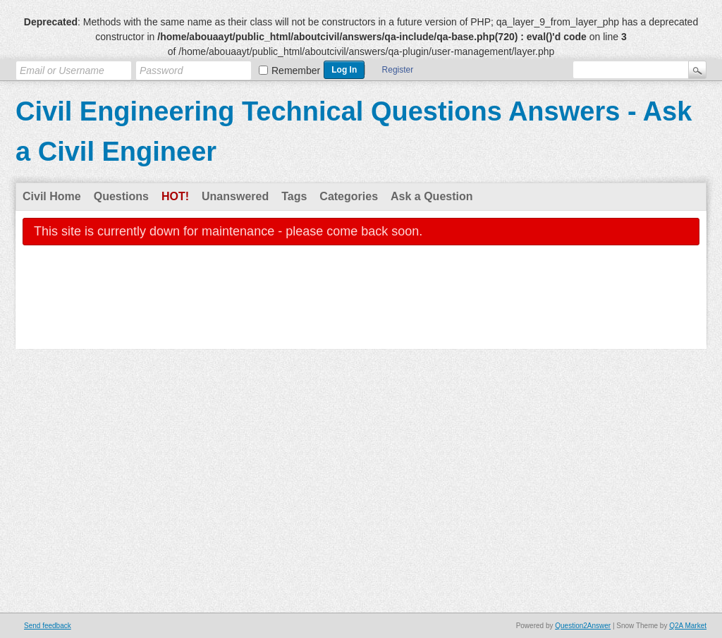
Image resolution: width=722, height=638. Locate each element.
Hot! (175, 196)
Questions (121, 196)
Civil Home (52, 196)
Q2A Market (687, 626)
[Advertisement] (361, 306)
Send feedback (47, 626)
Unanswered (235, 196)
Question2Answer (583, 626)
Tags (294, 196)
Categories (348, 196)
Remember (295, 70)
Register (398, 70)
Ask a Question (431, 196)
